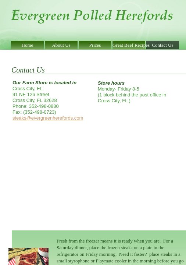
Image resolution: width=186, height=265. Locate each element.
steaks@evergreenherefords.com (47, 118)
